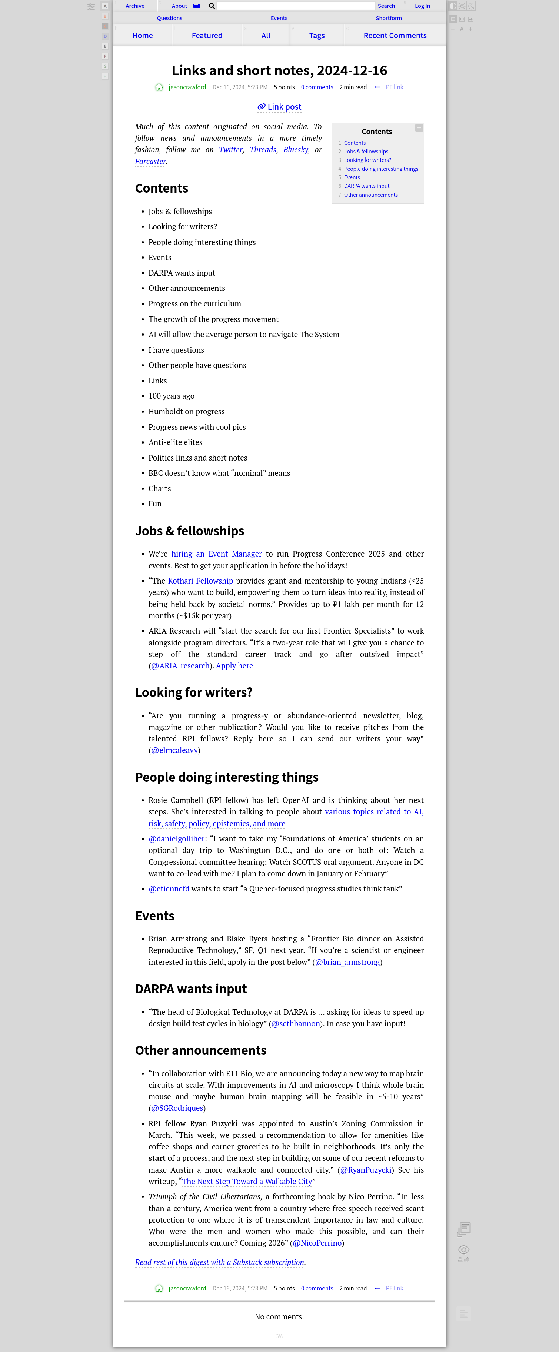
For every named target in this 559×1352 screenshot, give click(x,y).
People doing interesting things (381, 168)
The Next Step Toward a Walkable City (247, 1181)
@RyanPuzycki (366, 1170)
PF (394, 87)
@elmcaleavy (174, 750)
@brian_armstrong (347, 962)
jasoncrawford (187, 87)
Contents (355, 142)
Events (279, 18)
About (179, 6)
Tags (317, 35)
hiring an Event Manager (217, 553)
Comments (395, 35)
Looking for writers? (367, 159)
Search (386, 5)
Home (142, 35)
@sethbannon (295, 1023)
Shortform (389, 18)
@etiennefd (169, 888)
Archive (135, 6)
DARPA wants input (366, 185)
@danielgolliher (176, 838)
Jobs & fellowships (366, 151)
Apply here (234, 665)
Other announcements (371, 194)
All (266, 35)
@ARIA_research (180, 665)
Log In (422, 6)
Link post (285, 106)
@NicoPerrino (317, 1243)
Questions (169, 18)
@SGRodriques (177, 1108)
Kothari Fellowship (200, 580)
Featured (207, 35)
